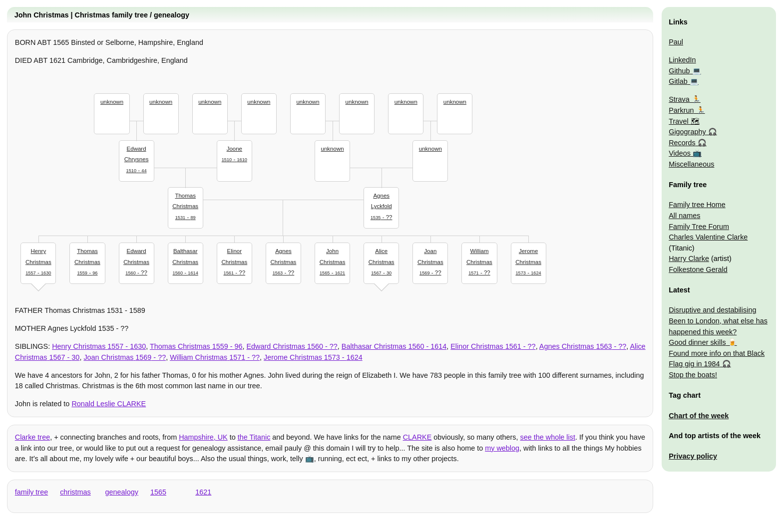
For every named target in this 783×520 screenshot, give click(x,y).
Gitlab (678, 81)
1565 (158, 492)
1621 (203, 492)
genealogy (121, 492)
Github (679, 71)
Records (682, 143)
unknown (111, 102)
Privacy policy (693, 456)
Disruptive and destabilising (712, 310)
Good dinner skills (697, 342)
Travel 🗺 (684, 121)
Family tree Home (697, 205)
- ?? (381, 205)
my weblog (502, 448)
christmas (75, 492)
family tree (31, 492)
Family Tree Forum (699, 227)
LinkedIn (682, 60)
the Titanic (254, 437)
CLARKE (417, 437)
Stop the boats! (693, 375)
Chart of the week (699, 416)
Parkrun (681, 110)
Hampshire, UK (203, 437)
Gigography (687, 132)
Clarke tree (32, 437)
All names (684, 216)
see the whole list (547, 437)
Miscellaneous (691, 164)
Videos (680, 153)
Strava (679, 99)
